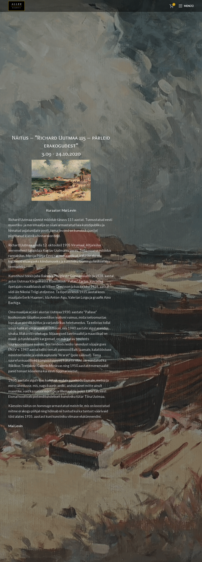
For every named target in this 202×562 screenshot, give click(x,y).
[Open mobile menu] (186, 6)
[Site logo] (16, 5)
